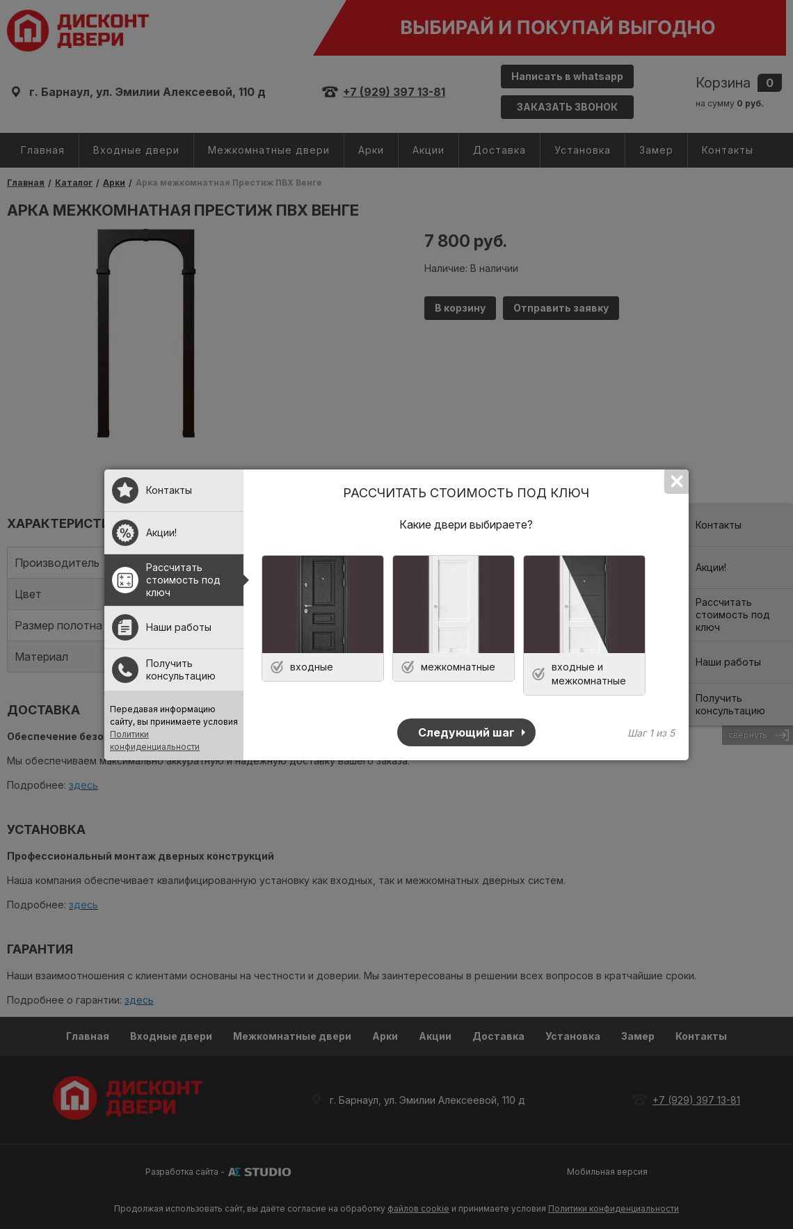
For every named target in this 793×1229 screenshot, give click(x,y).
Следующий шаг (466, 732)
